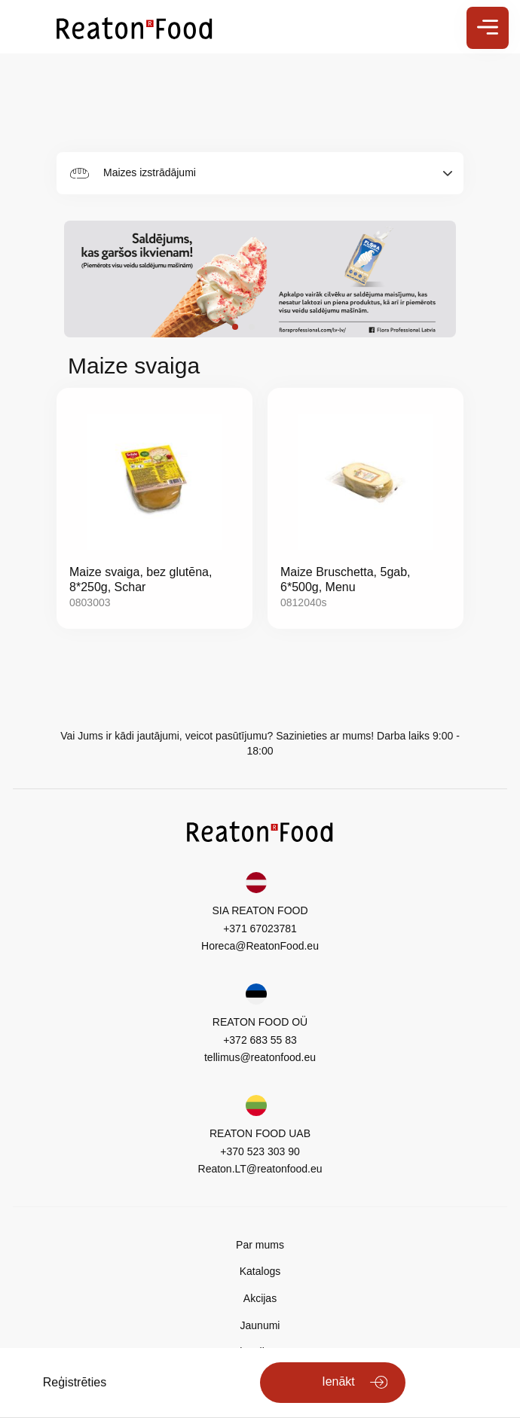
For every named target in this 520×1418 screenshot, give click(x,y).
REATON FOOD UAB (260, 1133)
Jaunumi (260, 1325)
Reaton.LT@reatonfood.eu (260, 1169)
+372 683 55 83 (260, 1040)
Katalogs (260, 1271)
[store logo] (135, 27)
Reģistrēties (74, 1382)
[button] (235, 327)
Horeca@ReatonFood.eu (260, 946)
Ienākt (338, 1381)
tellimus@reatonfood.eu (260, 1057)
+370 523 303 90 (260, 1151)
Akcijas (260, 1298)
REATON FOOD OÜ (260, 1022)
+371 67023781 (260, 928)
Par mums (260, 1245)
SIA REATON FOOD (259, 910)
